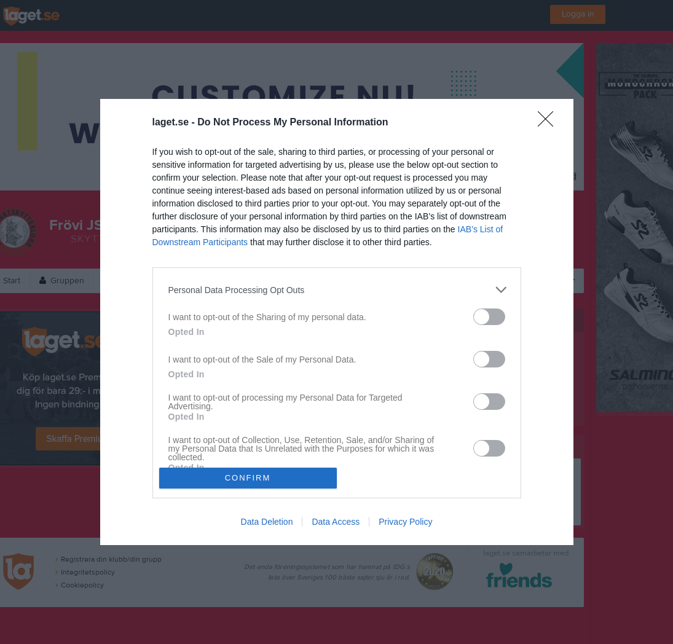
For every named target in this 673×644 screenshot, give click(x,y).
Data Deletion (267, 522)
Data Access (336, 522)
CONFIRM (248, 477)
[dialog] (336, 321)
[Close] (549, 123)
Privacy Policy (405, 522)
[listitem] (336, 289)
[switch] (489, 316)
